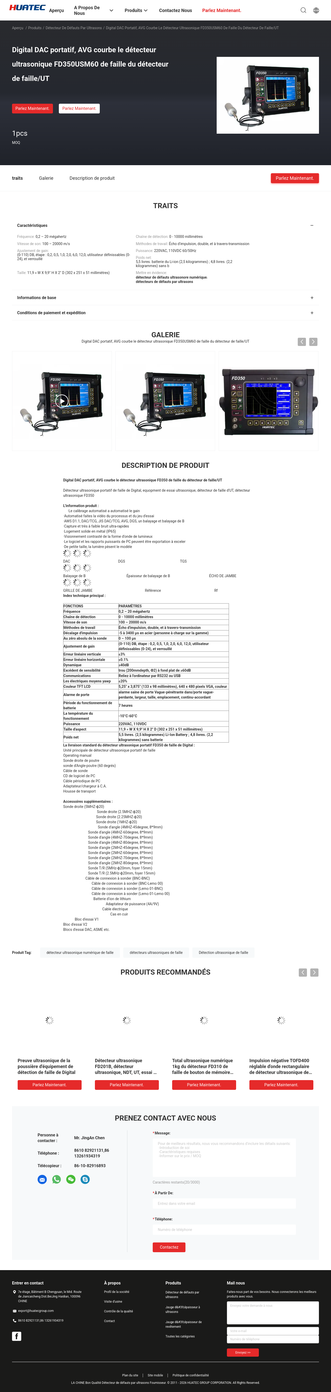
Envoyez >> (242, 1352)
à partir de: (164, 1193)
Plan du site (130, 1375)
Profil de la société (116, 1292)
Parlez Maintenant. (32, 108)
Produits (34, 28)
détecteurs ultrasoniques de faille (156, 953)
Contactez (169, 1247)
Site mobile (155, 1375)
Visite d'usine (113, 1301)
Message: (162, 1133)
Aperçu (17, 28)
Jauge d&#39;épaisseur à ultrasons (183, 1309)
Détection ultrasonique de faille (223, 953)
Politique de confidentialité (191, 1375)
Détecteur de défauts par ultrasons (74, 28)
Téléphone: (164, 1219)
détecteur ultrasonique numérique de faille (80, 953)
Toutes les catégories (180, 1336)
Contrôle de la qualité (118, 1311)
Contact (109, 1321)
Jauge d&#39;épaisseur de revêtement (184, 1324)
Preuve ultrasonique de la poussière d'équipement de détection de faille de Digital (46, 1066)
